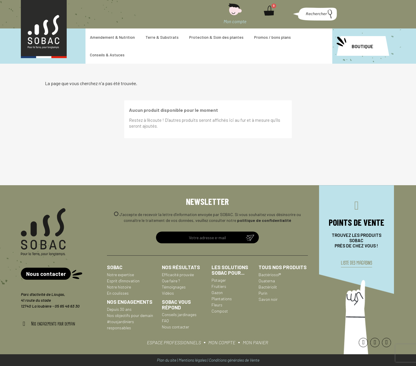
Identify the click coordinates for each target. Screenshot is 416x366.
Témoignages (174, 286)
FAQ (165, 320)
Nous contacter (175, 326)
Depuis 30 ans (119, 309)
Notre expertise (120, 274)
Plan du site (166, 359)
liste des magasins (356, 265)
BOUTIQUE (362, 46)
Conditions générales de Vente (234, 359)
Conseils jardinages (179, 314)
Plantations (222, 298)
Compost (220, 310)
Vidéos (168, 293)
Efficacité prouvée (178, 274)
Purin (263, 293)
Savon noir (268, 299)
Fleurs (217, 304)
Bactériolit (268, 286)
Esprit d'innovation (123, 280)
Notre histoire (119, 286)
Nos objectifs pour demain (130, 315)
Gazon (217, 292)
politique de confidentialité (264, 220)
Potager (219, 280)
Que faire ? (171, 280)
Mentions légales (193, 359)
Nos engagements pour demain (53, 324)
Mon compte (235, 21)
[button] (314, 14)
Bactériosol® (270, 274)
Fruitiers (219, 286)
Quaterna (267, 280)
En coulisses (118, 293)
